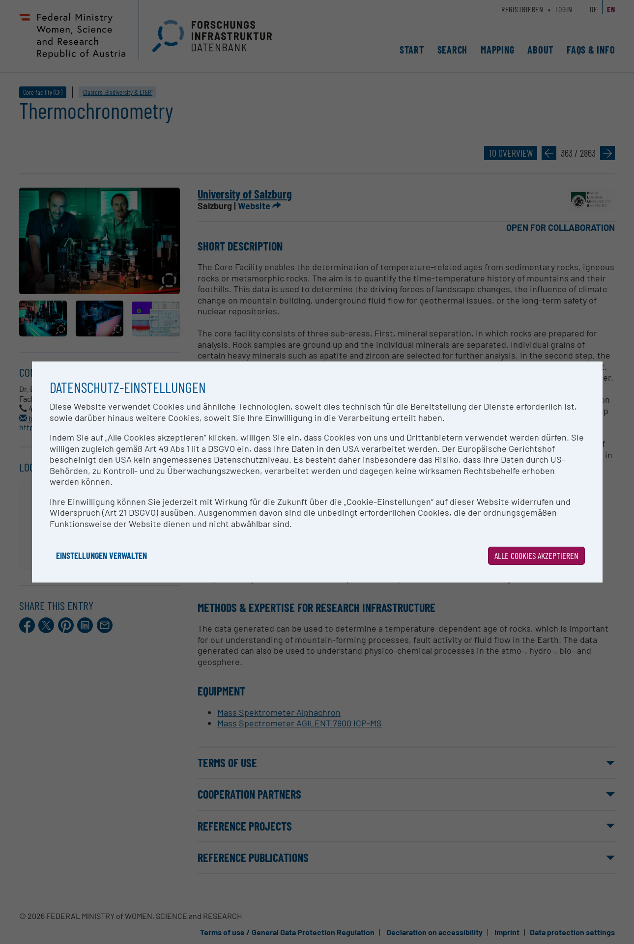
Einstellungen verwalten (101, 555)
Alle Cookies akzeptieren (536, 555)
